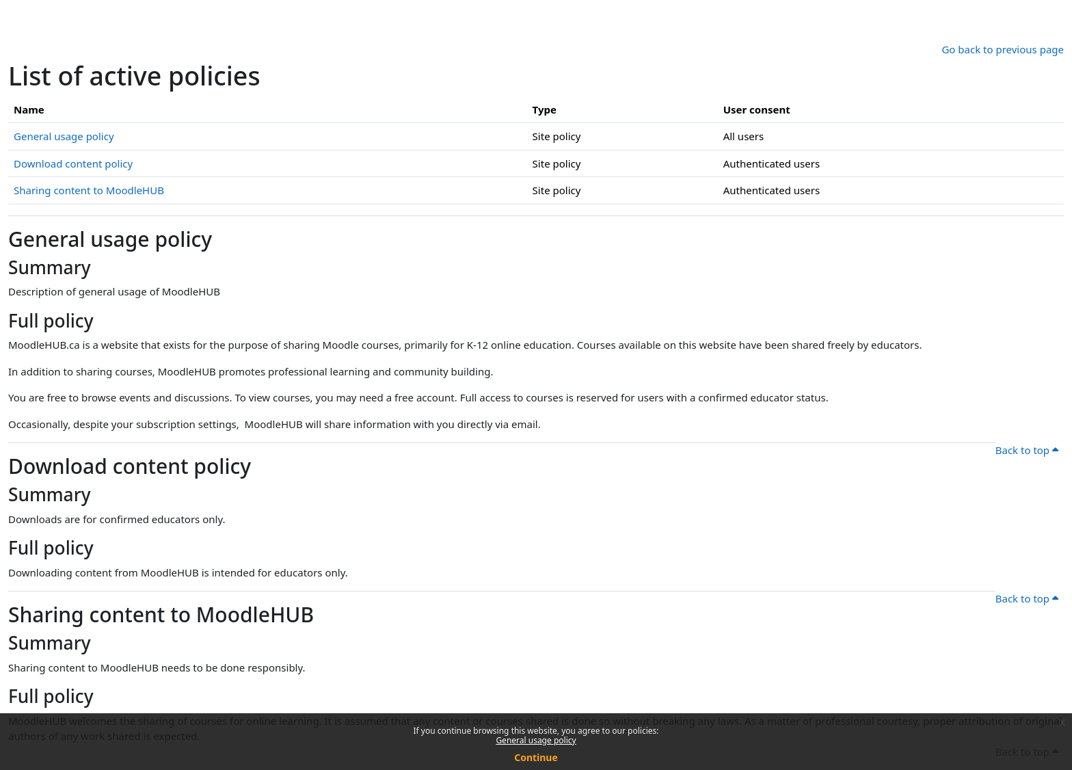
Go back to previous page (1002, 49)
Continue (536, 757)
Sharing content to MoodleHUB (89, 190)
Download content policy (73, 163)
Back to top (1026, 450)
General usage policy (536, 740)
